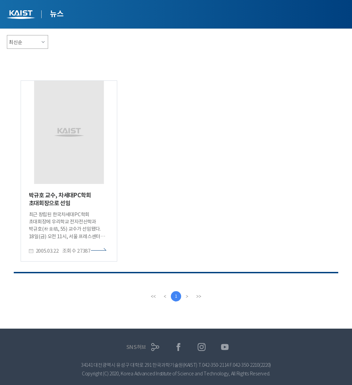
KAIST (21, 15)
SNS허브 (136, 347)
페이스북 (179, 347)
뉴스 (56, 14)
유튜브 (225, 347)
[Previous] (165, 296)
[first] (153, 296)
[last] (199, 296)
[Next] (187, 296)
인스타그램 (202, 347)
